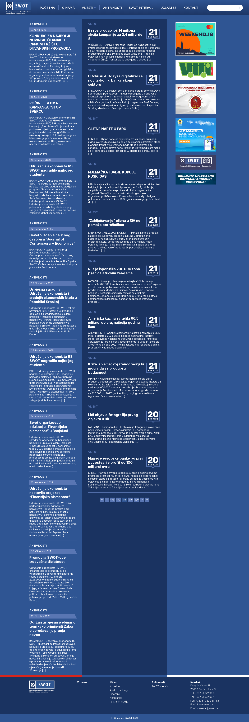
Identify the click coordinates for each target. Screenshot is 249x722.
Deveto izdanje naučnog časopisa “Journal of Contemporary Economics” (52, 239)
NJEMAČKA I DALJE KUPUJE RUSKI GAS (112, 174)
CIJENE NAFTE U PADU (107, 129)
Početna (47, 8)
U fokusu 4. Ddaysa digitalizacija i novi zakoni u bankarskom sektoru (116, 80)
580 (137, 499)
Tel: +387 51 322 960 (202, 693)
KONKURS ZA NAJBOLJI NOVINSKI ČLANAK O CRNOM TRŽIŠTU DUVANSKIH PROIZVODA (50, 42)
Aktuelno (115, 686)
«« (102, 499)
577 (119, 499)
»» (147, 499)
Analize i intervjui (119, 690)
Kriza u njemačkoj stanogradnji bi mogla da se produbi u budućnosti (116, 368)
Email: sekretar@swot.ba (204, 708)
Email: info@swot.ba (201, 704)
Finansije (115, 693)
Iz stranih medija (119, 701)
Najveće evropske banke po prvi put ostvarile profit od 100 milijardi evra (115, 462)
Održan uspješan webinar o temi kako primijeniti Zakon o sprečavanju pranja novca (52, 628)
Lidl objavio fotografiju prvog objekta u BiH (113, 417)
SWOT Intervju (141, 8)
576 (112, 499)
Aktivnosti (112, 8)
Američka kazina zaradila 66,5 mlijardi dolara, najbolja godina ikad (114, 322)
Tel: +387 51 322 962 (202, 696)
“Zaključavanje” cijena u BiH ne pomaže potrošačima (114, 223)
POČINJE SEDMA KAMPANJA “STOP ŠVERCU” (45, 107)
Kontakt (191, 8)
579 (131, 499)
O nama (68, 8)
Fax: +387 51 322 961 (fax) (205, 700)
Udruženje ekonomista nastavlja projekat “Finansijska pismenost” (49, 493)
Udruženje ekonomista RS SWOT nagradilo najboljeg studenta (51, 170)
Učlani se (169, 8)
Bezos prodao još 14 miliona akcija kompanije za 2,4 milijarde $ (115, 34)
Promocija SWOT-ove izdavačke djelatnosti (47, 559)
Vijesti (87, 8)
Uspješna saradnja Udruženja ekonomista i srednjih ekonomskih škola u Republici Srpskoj (53, 295)
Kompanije (116, 697)
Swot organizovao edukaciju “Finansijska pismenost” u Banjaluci (48, 427)
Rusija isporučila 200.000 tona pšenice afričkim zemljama (114, 271)
